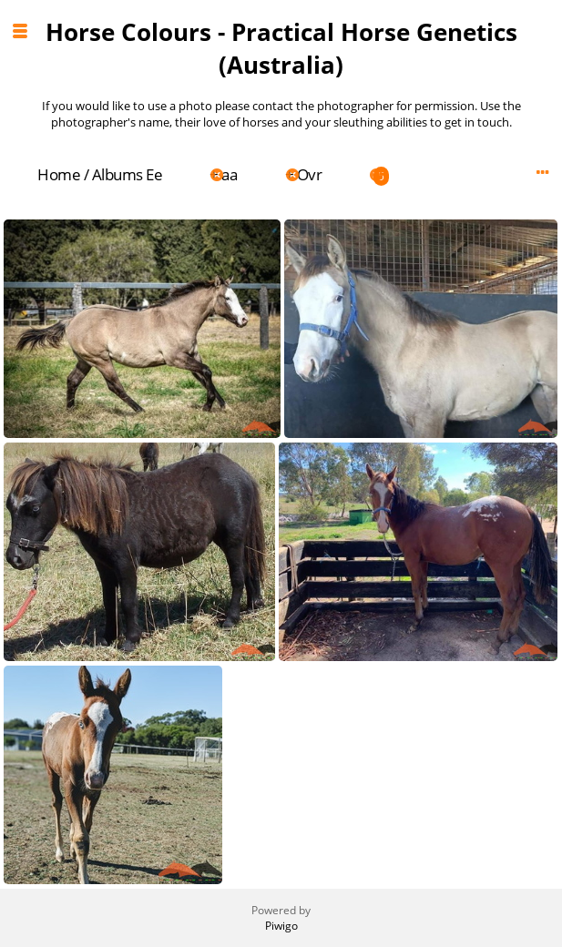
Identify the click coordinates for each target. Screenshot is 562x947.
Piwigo (281, 925)
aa (229, 174)
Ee (154, 174)
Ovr (309, 174)
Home (58, 174)
